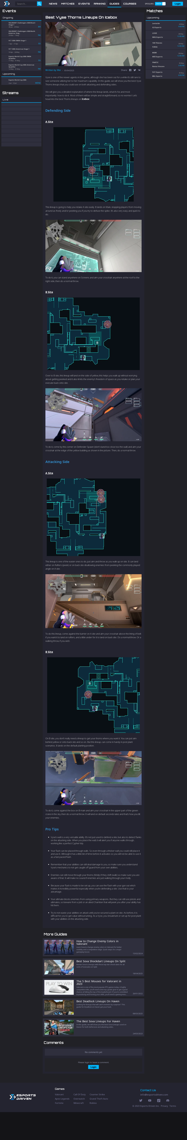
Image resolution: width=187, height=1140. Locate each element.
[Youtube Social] (149, 1129)
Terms (172, 1133)
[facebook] (130, 84)
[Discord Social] (158, 1129)
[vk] (139, 84)
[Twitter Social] (140, 1129)
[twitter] (135, 84)
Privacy (164, 1133)
